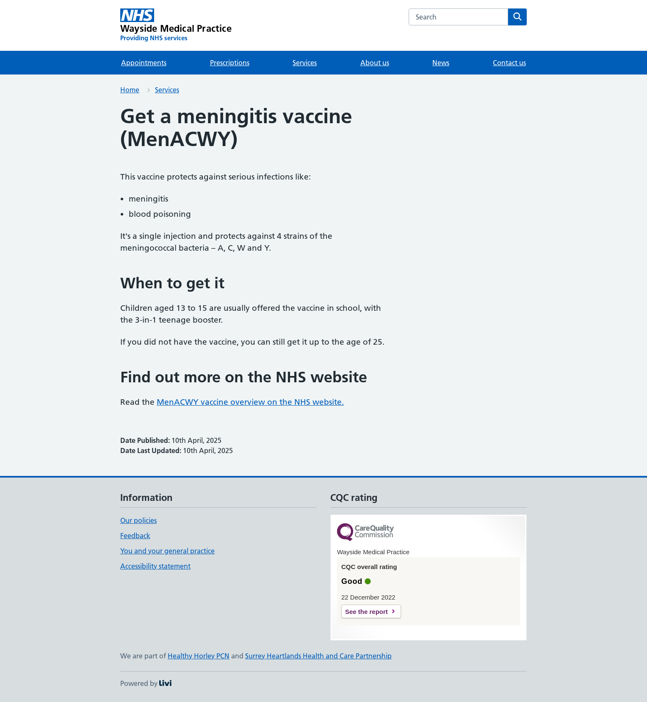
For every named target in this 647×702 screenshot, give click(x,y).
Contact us (509, 62)
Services (305, 62)
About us (374, 62)
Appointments (143, 62)
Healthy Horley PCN (198, 656)
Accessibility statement (155, 566)
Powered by (145, 683)
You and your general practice (167, 551)
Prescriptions (229, 62)
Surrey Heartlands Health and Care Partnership (318, 656)
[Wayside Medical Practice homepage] (176, 25)
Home (129, 90)
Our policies (138, 520)
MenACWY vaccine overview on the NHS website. (250, 402)
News (440, 62)
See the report (366, 611)
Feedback (135, 535)
